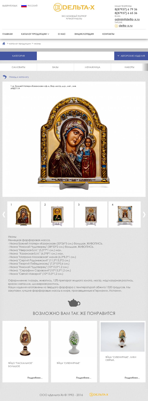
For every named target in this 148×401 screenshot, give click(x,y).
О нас (62, 34)
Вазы (55, 67)
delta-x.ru (126, 25)
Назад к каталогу (19, 76)
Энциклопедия (84, 34)
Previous (3, 214)
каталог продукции (20, 43)
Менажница (92, 67)
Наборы (129, 67)
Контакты (108, 34)
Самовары (18, 67)
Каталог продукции (34, 34)
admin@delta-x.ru (127, 19)
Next (144, 214)
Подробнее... (35, 377)
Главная (7, 34)
